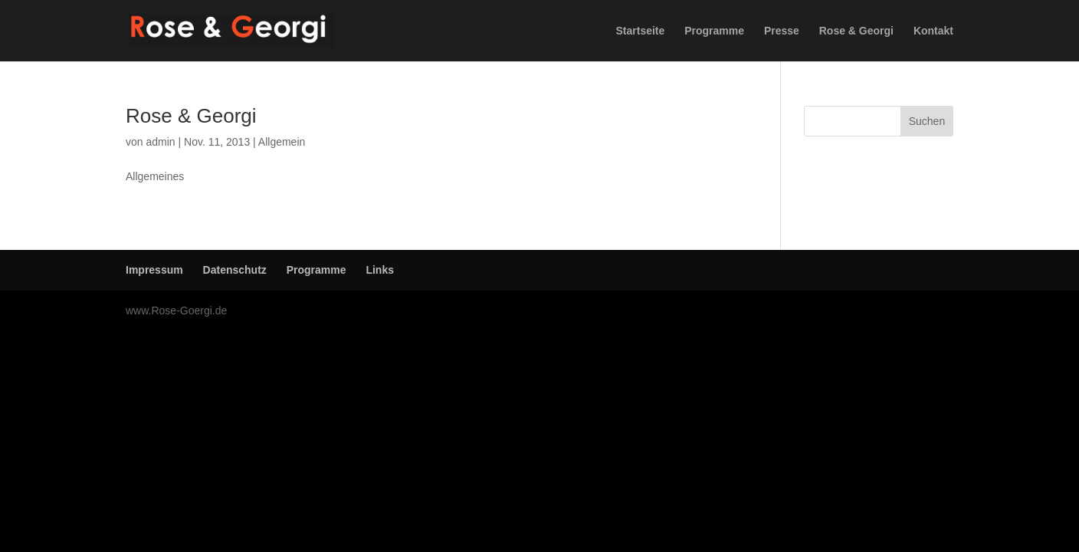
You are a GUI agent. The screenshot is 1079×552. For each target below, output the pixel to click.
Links (380, 270)
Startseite (640, 31)
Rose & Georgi (856, 31)
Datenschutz (235, 270)
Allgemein (281, 142)
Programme (714, 31)
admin (160, 142)
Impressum (154, 270)
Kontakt (933, 31)
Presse (781, 31)
